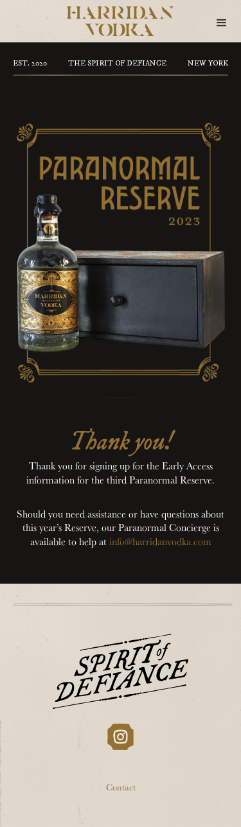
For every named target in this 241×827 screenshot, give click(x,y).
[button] (221, 23)
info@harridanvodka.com (160, 543)
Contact (121, 789)
